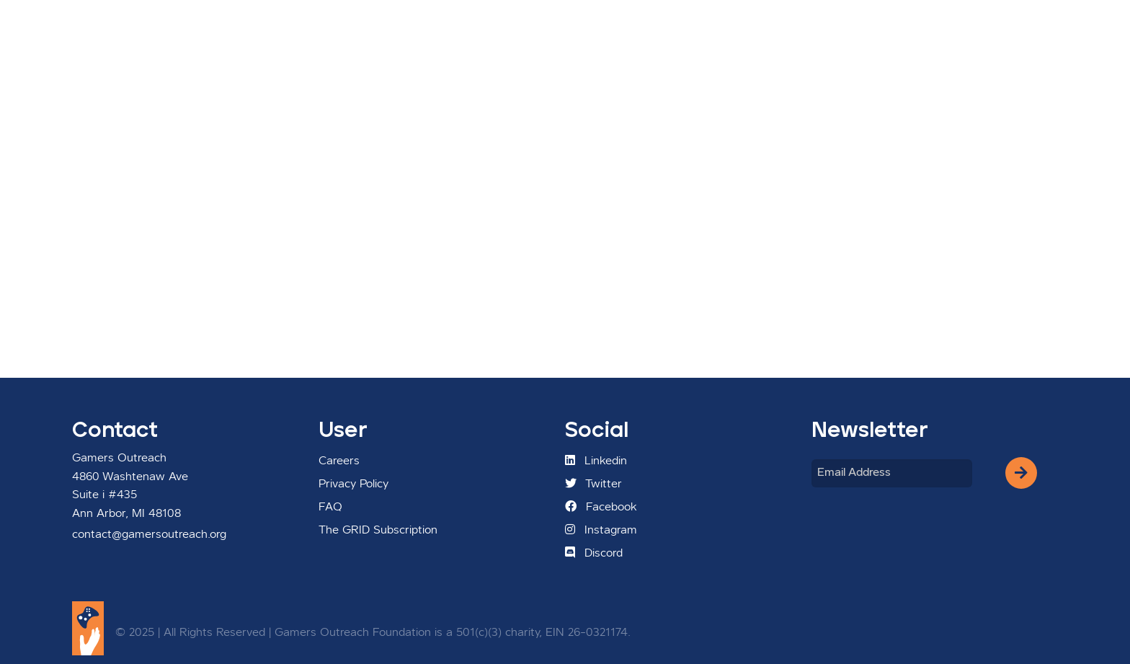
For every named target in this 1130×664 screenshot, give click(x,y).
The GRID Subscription (378, 530)
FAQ (330, 507)
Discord (594, 552)
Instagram (601, 529)
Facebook (601, 506)
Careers (339, 461)
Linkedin (596, 460)
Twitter (593, 483)
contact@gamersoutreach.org (149, 535)
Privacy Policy (353, 484)
